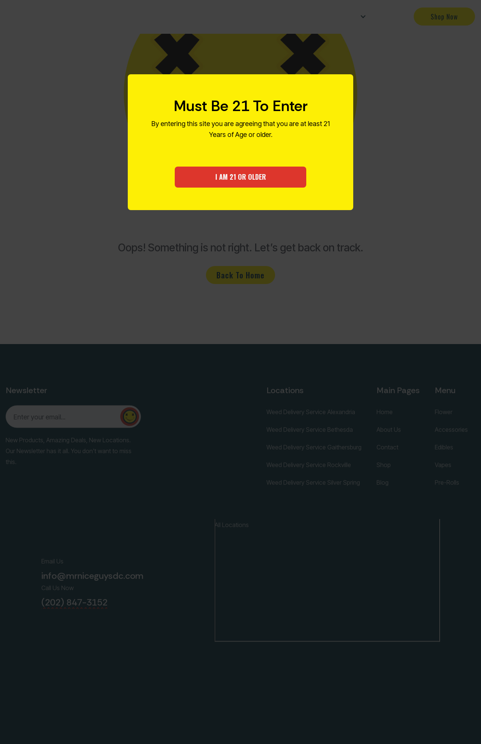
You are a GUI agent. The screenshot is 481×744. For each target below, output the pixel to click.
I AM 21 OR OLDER (240, 177)
